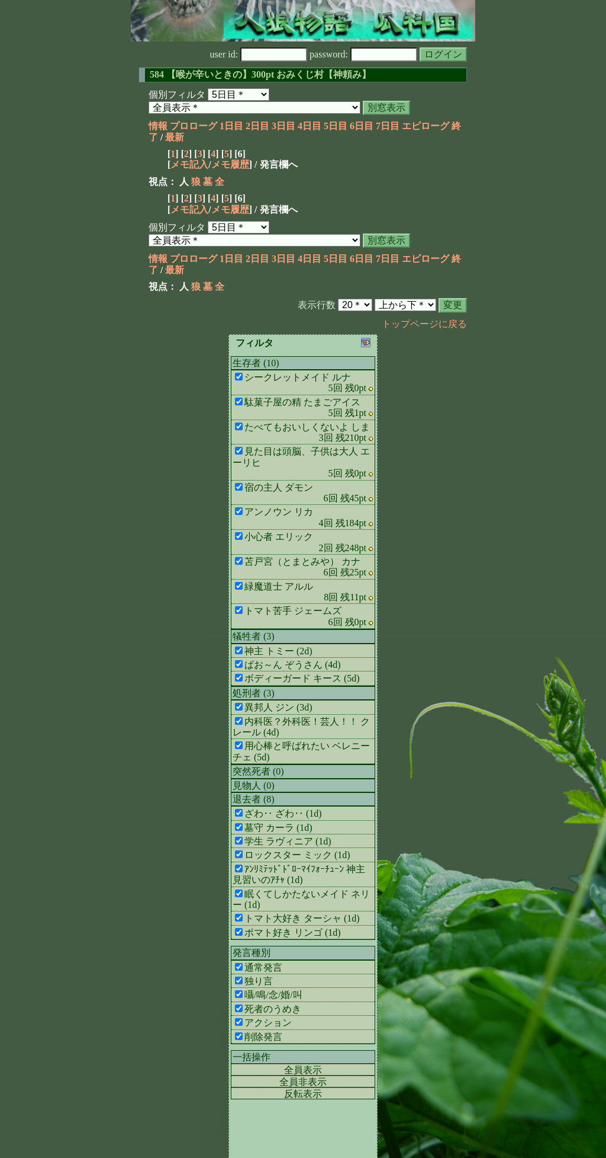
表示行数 (317, 305)
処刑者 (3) (254, 693)
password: (363, 54)
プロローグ (193, 126)
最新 (174, 137)
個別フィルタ (177, 94)
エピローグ (425, 126)
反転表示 (303, 1094)
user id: (259, 54)
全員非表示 (303, 1082)
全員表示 (303, 1070)
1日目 (231, 126)
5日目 (335, 126)
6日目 (361, 126)
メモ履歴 (230, 164)
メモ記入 (189, 164)
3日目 (283, 126)
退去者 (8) (254, 799)
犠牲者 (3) (254, 636)
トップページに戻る (424, 324)
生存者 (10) (256, 363)
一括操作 (251, 1057)
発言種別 (251, 953)
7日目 (387, 126)
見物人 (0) (254, 785)
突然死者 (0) (258, 771)
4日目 (309, 126)
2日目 (257, 126)
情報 (158, 126)
